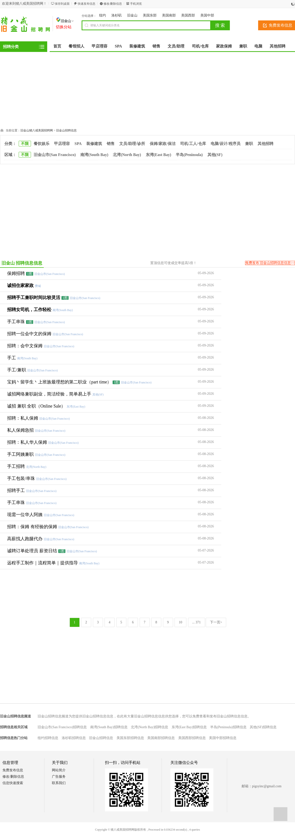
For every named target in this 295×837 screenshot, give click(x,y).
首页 (57, 46)
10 (180, 622)
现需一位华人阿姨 (25, 514)
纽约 (102, 15)
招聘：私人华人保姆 (27, 442)
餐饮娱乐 (41, 144)
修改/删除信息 (112, 3)
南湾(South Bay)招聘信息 (109, 727)
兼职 (249, 144)
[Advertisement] (147, 88)
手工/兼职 (16, 369)
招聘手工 (16, 490)
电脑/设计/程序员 (225, 144)
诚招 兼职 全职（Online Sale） (36, 406)
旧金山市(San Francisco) (55, 155)
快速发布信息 (86, 3)
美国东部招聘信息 (130, 738)
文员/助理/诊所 (132, 144)
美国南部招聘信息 (161, 738)
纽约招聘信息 (48, 738)
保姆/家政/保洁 (163, 144)
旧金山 (132, 15)
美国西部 (188, 15)
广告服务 (59, 776)
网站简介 (59, 770)
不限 (25, 144)
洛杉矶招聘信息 (74, 738)
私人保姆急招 (20, 430)
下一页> (216, 622)
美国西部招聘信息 (192, 738)
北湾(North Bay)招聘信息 (149, 727)
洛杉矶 (116, 15)
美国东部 (150, 15)
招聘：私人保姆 (22, 418)
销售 (111, 144)
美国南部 (169, 15)
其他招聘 (265, 144)
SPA (78, 144)
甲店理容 (62, 144)
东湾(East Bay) (158, 155)
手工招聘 (16, 466)
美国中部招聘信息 (222, 738)
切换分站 (64, 27)
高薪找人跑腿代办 (25, 538)
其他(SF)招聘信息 (263, 727)
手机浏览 (136, 3)
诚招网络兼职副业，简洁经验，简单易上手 (49, 394)
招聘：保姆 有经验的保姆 (32, 526)
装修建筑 (94, 144)
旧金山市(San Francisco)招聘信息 (62, 727)
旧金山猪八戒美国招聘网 (36, 130)
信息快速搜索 (12, 783)
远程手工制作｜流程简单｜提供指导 (42, 562)
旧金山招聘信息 (66, 130)
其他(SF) (214, 155)
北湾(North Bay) (127, 155)
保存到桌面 (62, 3)
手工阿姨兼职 (20, 454)
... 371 (196, 622)
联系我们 (59, 783)
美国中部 (207, 15)
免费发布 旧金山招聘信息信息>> (270, 263)
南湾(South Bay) (94, 155)
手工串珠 (16, 502)
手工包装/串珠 (21, 478)
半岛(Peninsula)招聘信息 (228, 727)
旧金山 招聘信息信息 (22, 263)
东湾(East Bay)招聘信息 (189, 727)
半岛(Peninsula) (189, 155)
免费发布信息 (12, 770)
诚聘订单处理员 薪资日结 (32, 550)
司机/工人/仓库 (193, 144)
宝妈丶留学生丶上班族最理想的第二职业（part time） (59, 381)
